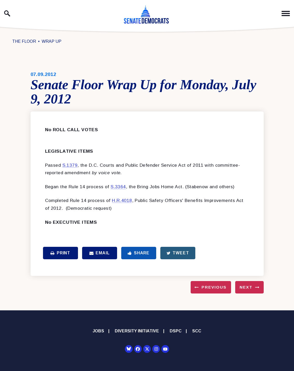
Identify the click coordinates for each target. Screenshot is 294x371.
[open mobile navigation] (286, 13)
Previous (214, 287)
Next (246, 287)
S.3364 (118, 186)
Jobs (98, 331)
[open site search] (7, 13)
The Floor (24, 41)
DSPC (176, 331)
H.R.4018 (122, 200)
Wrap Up (51, 41)
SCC (196, 331)
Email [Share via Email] (99, 253)
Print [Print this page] (60, 253)
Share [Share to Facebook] (138, 253)
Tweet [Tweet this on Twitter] (178, 253)
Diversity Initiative (137, 331)
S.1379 (70, 165)
